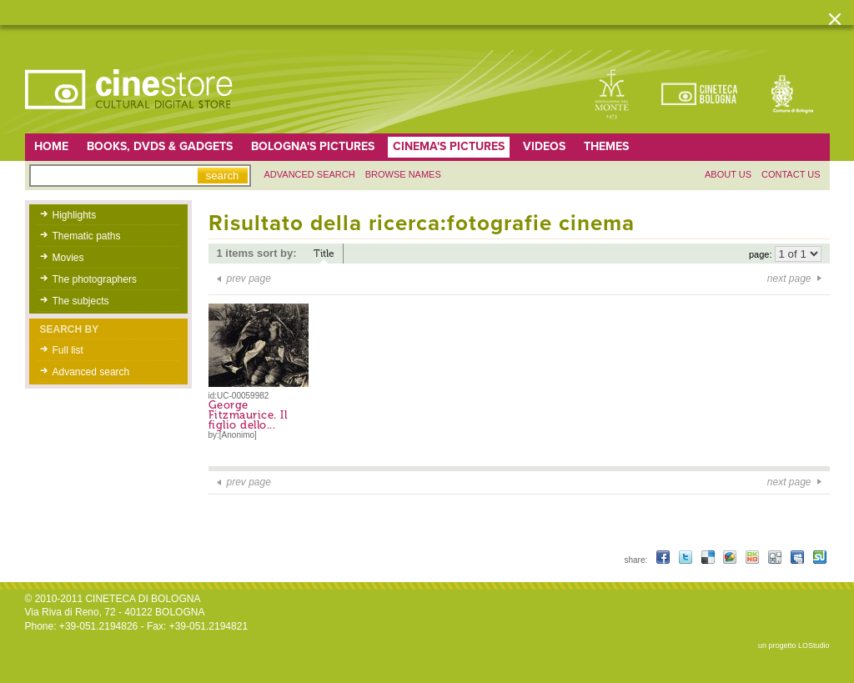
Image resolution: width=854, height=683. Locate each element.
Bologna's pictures (312, 146)
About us (728, 174)
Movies (68, 258)
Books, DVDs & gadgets (160, 146)
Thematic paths (87, 236)
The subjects (81, 301)
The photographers (95, 279)
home (51, 146)
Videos (544, 146)
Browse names (403, 174)
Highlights (75, 215)
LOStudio (814, 645)
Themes (606, 146)
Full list (68, 350)
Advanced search (309, 174)
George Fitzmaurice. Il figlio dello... (248, 415)
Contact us (791, 174)
